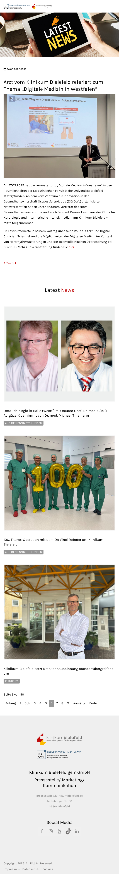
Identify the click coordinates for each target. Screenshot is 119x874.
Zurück (11, 263)
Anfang (10, 703)
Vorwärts (79, 703)
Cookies (47, 869)
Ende (93, 703)
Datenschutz (31, 869)
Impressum (12, 869)
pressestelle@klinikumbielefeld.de (59, 795)
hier (71, 247)
